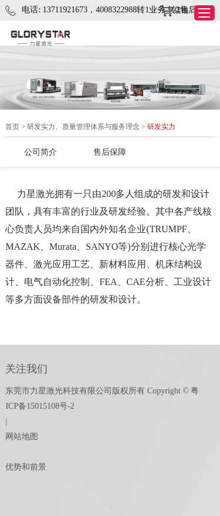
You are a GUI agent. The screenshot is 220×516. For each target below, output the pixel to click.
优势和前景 (25, 467)
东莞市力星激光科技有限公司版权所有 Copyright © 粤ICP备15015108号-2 (102, 398)
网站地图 (21, 436)
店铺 (174, 11)
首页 (12, 127)
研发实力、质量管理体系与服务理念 (83, 127)
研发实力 (161, 127)
